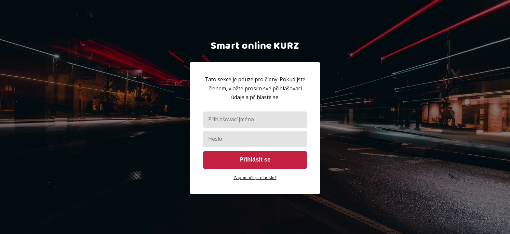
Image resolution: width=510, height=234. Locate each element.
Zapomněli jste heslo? (255, 177)
